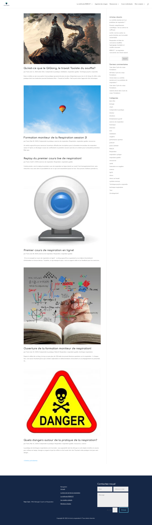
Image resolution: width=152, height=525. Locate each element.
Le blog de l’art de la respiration (70, 493)
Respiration (72, 141)
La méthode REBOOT (67, 496)
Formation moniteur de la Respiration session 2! (55, 137)
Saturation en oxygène (116, 166)
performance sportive (116, 140)
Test (110, 190)
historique (112, 125)
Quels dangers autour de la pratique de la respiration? (60, 440)
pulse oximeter (114, 146)
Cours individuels (127, 4)
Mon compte (139, 4)
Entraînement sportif (115, 119)
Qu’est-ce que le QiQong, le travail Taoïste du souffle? (59, 68)
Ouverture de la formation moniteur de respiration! (57, 348)
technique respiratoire (86, 352)
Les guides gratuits (66, 500)
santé (111, 163)
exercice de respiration (61, 141)
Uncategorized (113, 193)
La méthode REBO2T (84, 4)
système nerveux (114, 181)
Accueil (62, 489)
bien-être (42, 72)
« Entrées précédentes (31, 461)
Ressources (113, 4)
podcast (111, 143)
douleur (111, 113)
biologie (111, 104)
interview (112, 128)
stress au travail (114, 178)
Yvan (27, 72)
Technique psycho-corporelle (89, 72)
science (84, 444)
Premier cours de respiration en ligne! (49, 250)
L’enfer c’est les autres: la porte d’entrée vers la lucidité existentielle (118, 35)
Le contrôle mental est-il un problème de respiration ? (118, 80)
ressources (92, 141)
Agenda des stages (101, 4)
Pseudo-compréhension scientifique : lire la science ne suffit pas (118, 27)
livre (110, 131)
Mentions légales (65, 504)
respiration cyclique (115, 154)
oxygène (112, 137)
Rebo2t (56, 352)
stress (111, 175)
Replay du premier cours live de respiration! (53, 158)
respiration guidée (73, 72)
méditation (64, 72)
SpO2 (111, 172)
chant (111, 107)
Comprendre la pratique (52, 72)
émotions (112, 116)
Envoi (123, 510)
